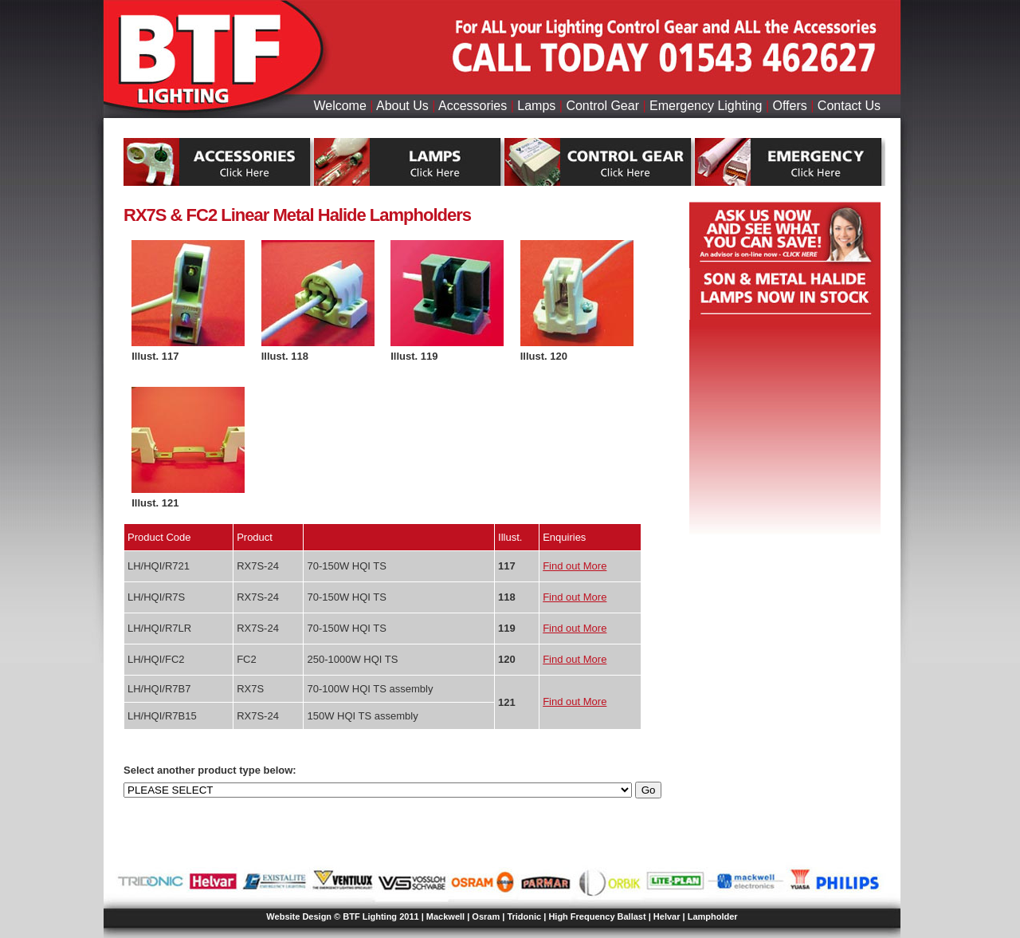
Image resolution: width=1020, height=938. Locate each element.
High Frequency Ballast (596, 916)
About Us (402, 105)
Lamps (536, 105)
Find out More (574, 566)
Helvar (667, 916)
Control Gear (602, 105)
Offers (790, 105)
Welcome (339, 105)
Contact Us (849, 105)
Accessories (472, 105)
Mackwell (445, 916)
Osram (486, 916)
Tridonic (524, 916)
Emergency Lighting (705, 105)
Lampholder (713, 916)
